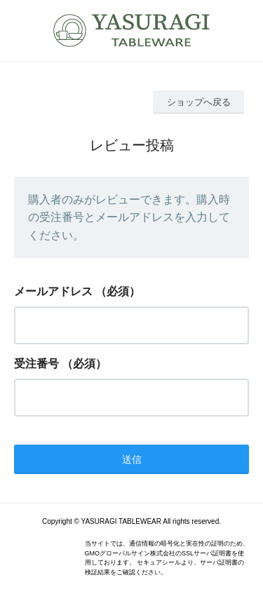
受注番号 (36, 364)
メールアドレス (53, 291)
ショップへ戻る (199, 102)
